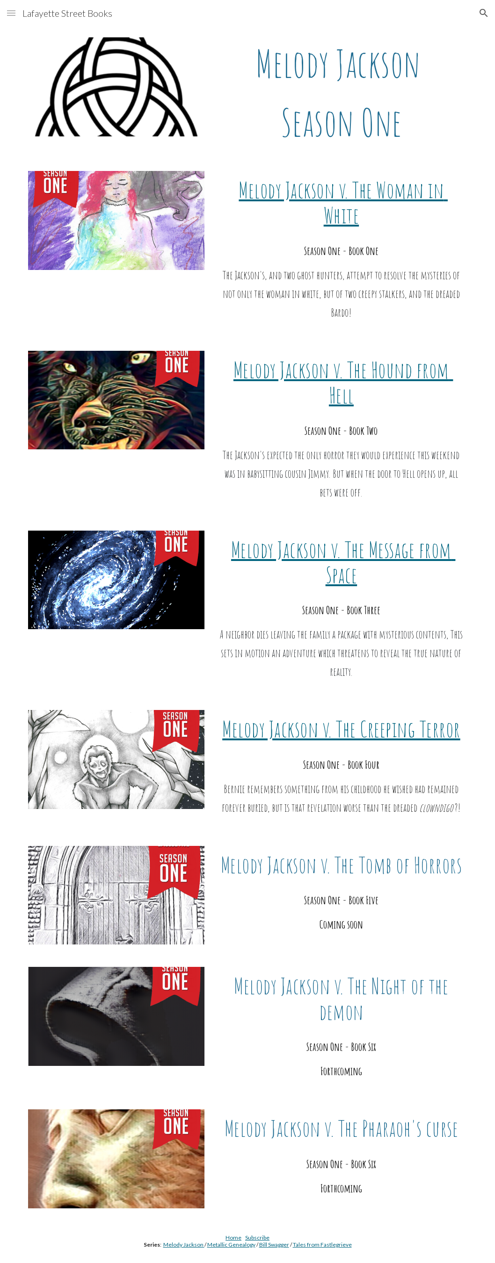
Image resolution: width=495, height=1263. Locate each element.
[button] (11, 13)
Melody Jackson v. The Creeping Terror (341, 729)
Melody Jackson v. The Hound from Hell (343, 382)
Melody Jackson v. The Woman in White (343, 202)
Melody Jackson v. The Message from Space (343, 562)
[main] (341, 93)
